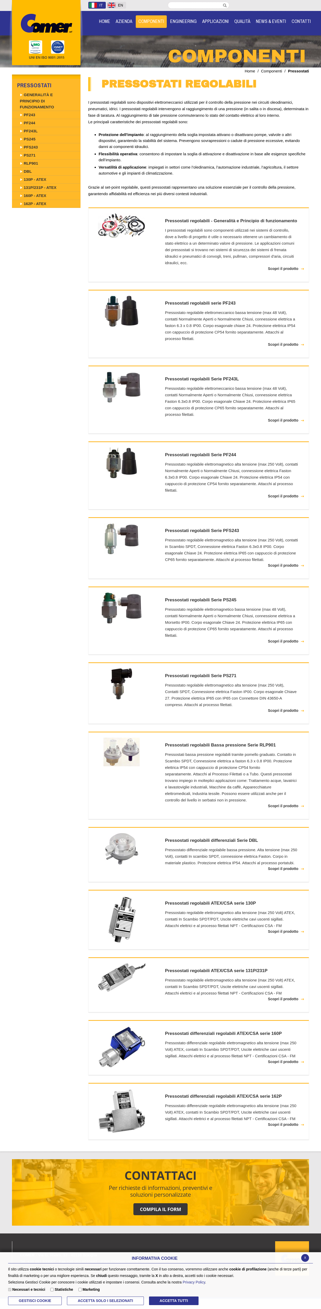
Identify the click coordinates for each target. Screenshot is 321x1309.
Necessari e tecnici (28, 1289)
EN (115, 5)
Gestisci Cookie (35, 1301)
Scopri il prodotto (283, 269)
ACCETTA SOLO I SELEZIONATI (105, 1301)
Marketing (91, 1289)
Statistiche (64, 1289)
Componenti (271, 71)
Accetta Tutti (174, 1301)
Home (250, 71)
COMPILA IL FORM (160, 1209)
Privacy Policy (194, 1282)
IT (96, 5)
